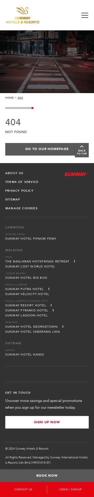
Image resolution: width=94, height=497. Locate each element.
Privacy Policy (19, 191)
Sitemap (12, 199)
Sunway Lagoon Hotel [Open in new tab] (26, 315)
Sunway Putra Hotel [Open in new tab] (24, 289)
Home (9, 98)
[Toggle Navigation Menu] (84, 15)
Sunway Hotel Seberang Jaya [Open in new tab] (32, 332)
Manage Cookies (21, 208)
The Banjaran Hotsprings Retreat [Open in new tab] (37, 261)
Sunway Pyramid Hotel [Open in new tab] (26, 310)
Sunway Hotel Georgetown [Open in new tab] (31, 327)
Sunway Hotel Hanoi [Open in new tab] (24, 354)
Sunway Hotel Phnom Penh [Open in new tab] (30, 239)
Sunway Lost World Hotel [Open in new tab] (30, 266)
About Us (14, 173)
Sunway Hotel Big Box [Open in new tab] (26, 278)
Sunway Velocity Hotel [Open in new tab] (27, 294)
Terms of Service (21, 182)
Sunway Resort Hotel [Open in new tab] (25, 305)
